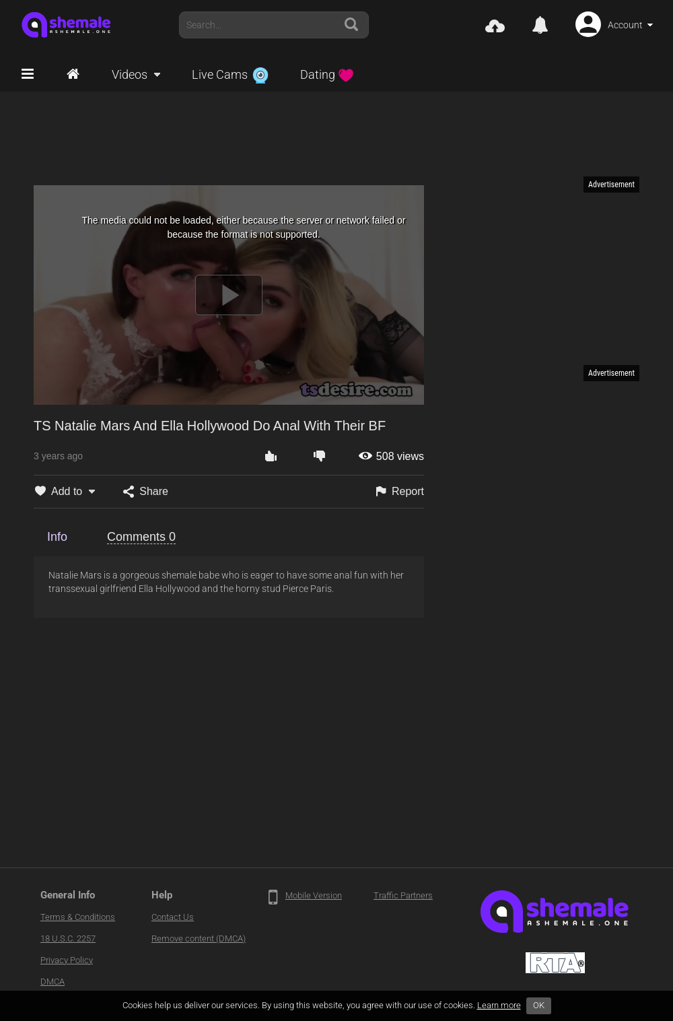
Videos (129, 74)
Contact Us (172, 917)
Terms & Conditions (77, 917)
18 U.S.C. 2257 (68, 938)
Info (57, 537)
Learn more (499, 1005)
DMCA (52, 982)
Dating (327, 74)
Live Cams (230, 74)
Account (625, 25)
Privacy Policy (66, 960)
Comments (141, 537)
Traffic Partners (403, 895)
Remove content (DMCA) (198, 938)
